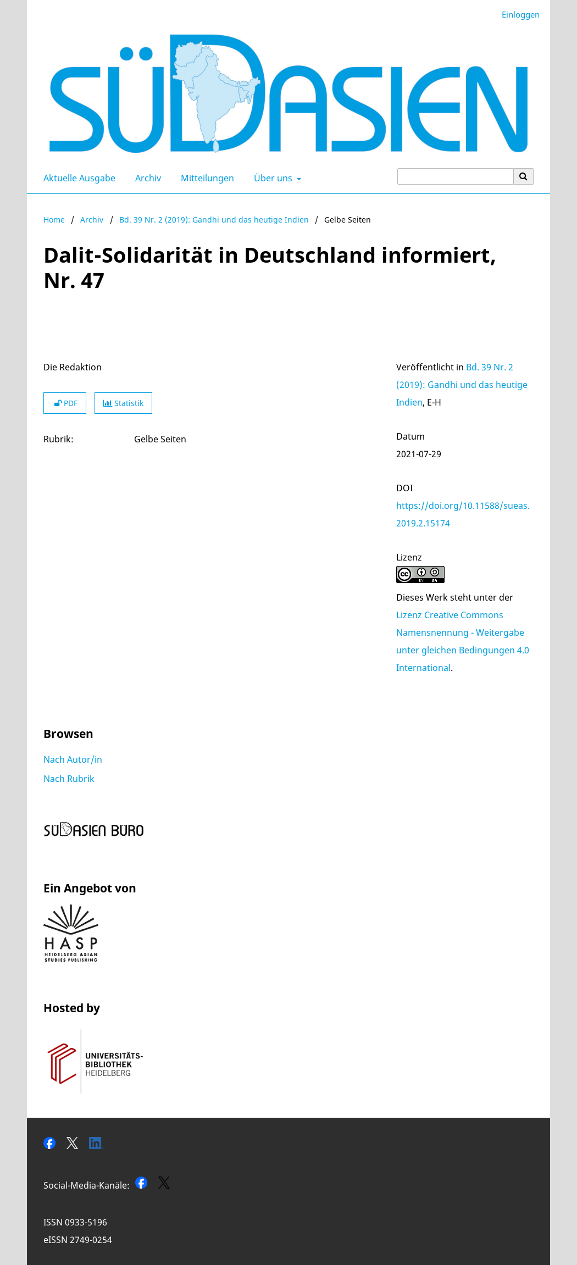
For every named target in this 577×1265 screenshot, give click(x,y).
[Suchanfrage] (455, 176)
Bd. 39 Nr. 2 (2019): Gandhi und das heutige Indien (214, 219)
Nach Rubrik (69, 779)
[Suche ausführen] (524, 176)
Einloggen (516, 14)
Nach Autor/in (72, 759)
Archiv (146, 178)
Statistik (123, 403)
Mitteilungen (205, 178)
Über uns (272, 178)
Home (54, 219)
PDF (64, 403)
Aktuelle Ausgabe (77, 178)
